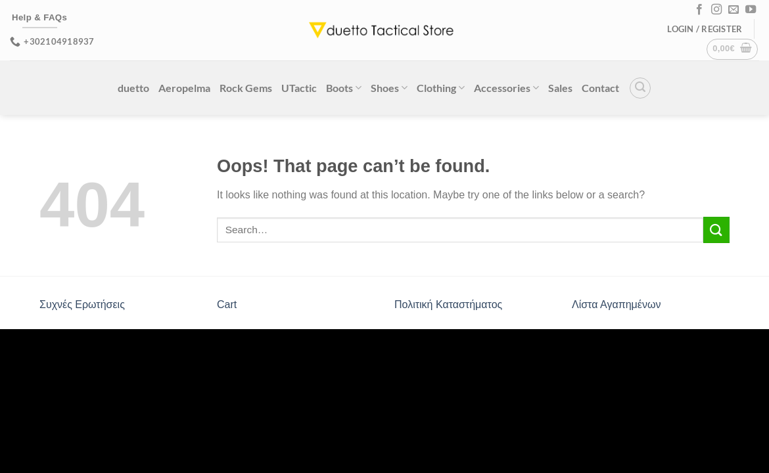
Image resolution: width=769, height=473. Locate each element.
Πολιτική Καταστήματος (448, 304)
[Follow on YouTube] (750, 10)
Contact (600, 87)
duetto (133, 87)
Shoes (389, 87)
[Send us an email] (733, 10)
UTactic (299, 87)
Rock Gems (246, 87)
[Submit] (716, 229)
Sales (560, 87)
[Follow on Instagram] (716, 10)
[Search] (640, 88)
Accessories (506, 87)
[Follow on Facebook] (699, 10)
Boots (343, 87)
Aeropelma (184, 87)
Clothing (441, 87)
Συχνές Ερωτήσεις (82, 304)
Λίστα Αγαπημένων (616, 304)
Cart (227, 304)
